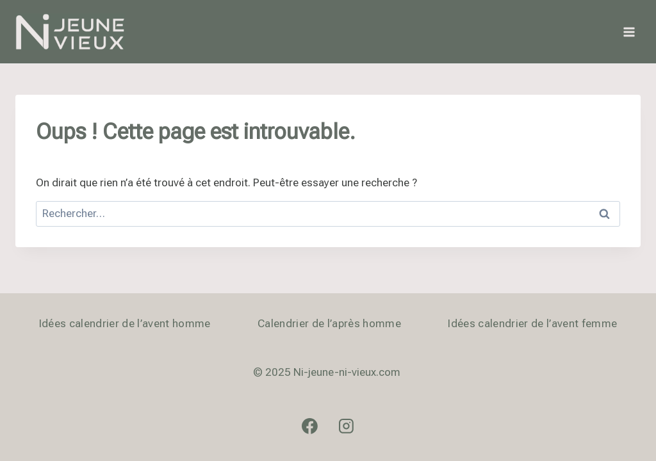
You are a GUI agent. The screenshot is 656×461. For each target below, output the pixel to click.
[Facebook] (310, 426)
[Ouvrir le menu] (629, 32)
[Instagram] (347, 426)
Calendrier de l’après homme (329, 323)
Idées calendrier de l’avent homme (125, 323)
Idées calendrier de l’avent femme (532, 323)
